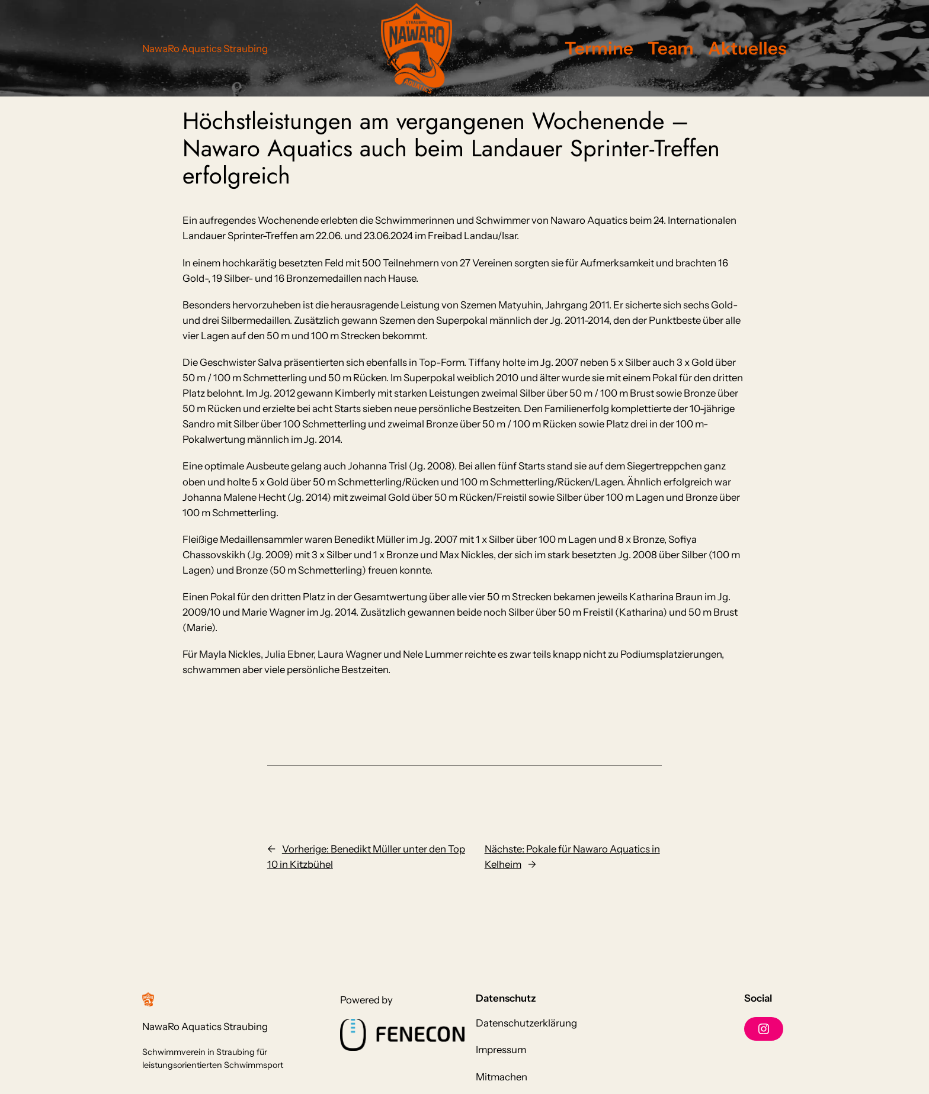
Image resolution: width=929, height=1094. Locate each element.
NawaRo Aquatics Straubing (205, 48)
